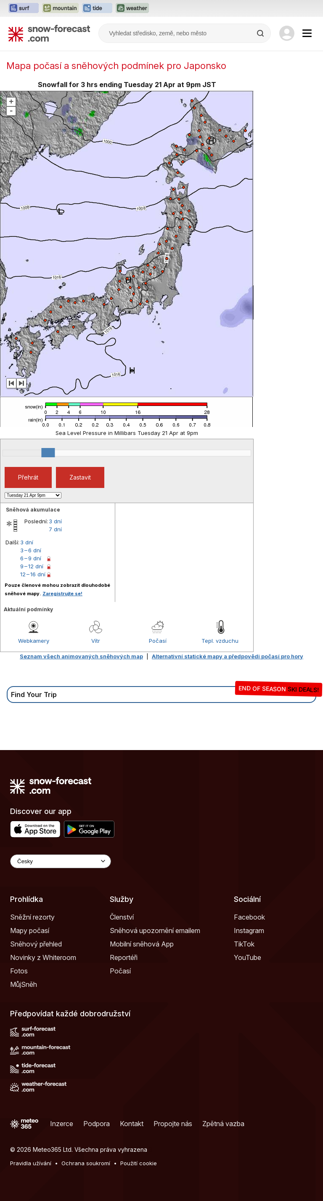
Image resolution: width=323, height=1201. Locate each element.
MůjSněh (23, 984)
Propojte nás (173, 1123)
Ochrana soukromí (85, 1163)
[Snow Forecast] (49, 33)
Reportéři (124, 957)
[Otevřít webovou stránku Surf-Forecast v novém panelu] (23, 8)
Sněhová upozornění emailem (155, 930)
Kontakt (131, 1123)
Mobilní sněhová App (142, 944)
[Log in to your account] (286, 33)
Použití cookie (138, 1163)
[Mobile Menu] (307, 33)
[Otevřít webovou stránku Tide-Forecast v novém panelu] (97, 8)
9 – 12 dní (31, 566)
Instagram (249, 930)
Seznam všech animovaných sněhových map (81, 656)
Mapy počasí (29, 930)
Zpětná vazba (223, 1123)
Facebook (249, 917)
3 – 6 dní (30, 550)
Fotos (19, 971)
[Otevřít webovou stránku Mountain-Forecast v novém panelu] (60, 8)
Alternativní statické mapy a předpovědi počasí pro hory (227, 656)
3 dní (55, 521)
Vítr (95, 640)
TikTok (244, 944)
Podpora (96, 1123)
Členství (122, 917)
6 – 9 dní (30, 558)
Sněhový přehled (36, 944)
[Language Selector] (60, 861)
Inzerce (61, 1123)
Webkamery (33, 640)
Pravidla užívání (30, 1163)
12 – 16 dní (32, 574)
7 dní (55, 529)
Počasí (158, 640)
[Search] (261, 33)
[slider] (48, 452)
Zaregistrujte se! (62, 594)
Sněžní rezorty (32, 917)
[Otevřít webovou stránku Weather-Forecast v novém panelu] (132, 8)
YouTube (247, 957)
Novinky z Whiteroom (43, 957)
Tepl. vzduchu (219, 640)
